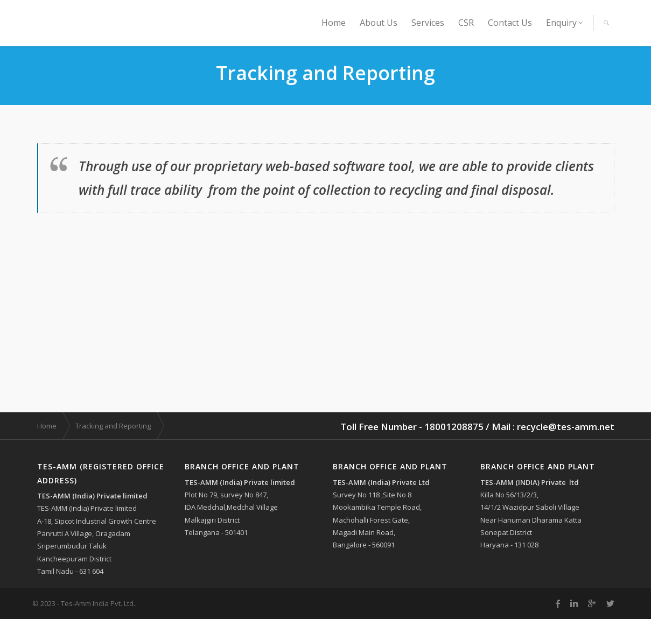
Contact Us (510, 23)
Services (427, 23)
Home (333, 23)
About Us (378, 23)
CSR (466, 23)
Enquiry (561, 23)
